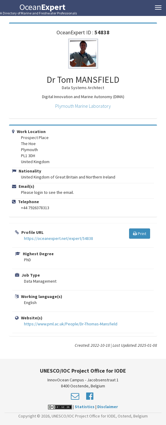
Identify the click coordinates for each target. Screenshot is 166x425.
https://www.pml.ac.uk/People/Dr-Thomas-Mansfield (70, 324)
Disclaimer (107, 406)
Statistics (85, 406)
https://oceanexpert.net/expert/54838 (58, 238)
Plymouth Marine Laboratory (83, 106)
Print (139, 233)
